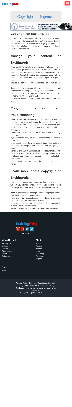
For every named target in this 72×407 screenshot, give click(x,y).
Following (40, 253)
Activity (39, 246)
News (4, 271)
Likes (38, 251)
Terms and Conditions (38, 283)
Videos (5, 246)
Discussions (7, 251)
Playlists (5, 249)
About (4, 253)
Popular (39, 258)
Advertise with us (36, 286)
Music (38, 244)
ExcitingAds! (7, 244)
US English (26, 233)
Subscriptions (7, 256)
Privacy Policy (21, 283)
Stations (39, 249)
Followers (40, 256)
